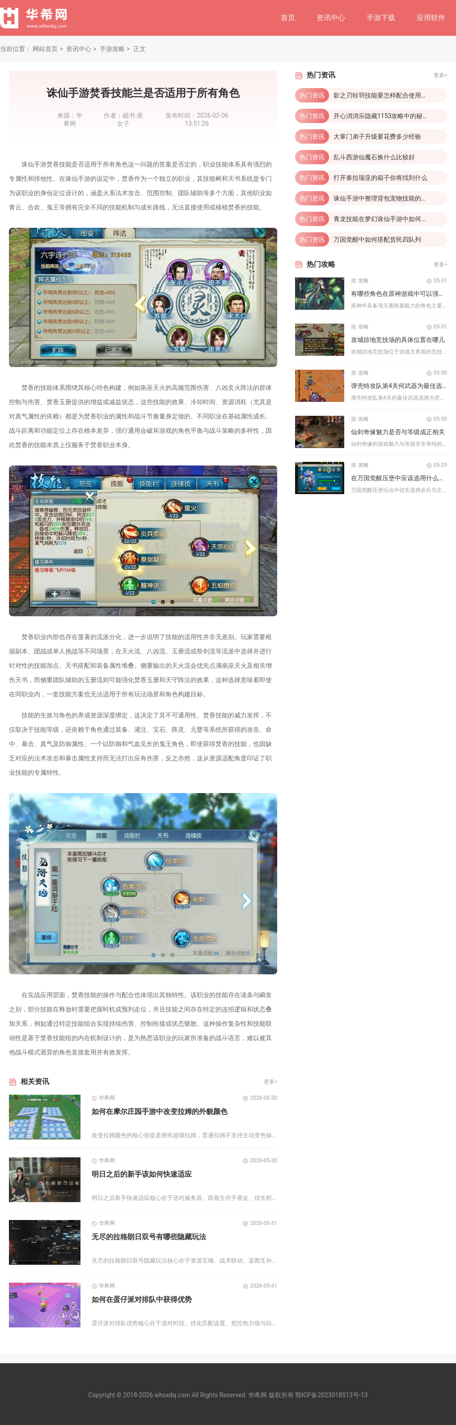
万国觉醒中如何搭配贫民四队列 (377, 239)
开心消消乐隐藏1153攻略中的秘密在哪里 (391, 115)
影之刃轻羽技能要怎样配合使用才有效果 (390, 95)
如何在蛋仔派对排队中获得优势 (142, 1299)
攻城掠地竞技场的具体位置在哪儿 (398, 339)
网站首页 (45, 48)
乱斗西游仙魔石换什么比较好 (374, 157)
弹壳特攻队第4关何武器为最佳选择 (399, 385)
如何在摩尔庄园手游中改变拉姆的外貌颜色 (160, 1111)
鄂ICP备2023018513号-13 (331, 1395)
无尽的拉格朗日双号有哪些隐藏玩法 (149, 1237)
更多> (270, 1082)
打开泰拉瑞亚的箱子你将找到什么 (380, 177)
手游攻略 (112, 48)
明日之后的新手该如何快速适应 (142, 1174)
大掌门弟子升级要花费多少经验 (377, 136)
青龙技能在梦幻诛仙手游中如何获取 (384, 218)
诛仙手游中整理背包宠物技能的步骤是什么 (393, 198)
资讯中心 (331, 17)
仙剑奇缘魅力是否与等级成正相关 (398, 431)
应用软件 (431, 17)
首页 (288, 17)
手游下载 (381, 17)
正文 (139, 48)
